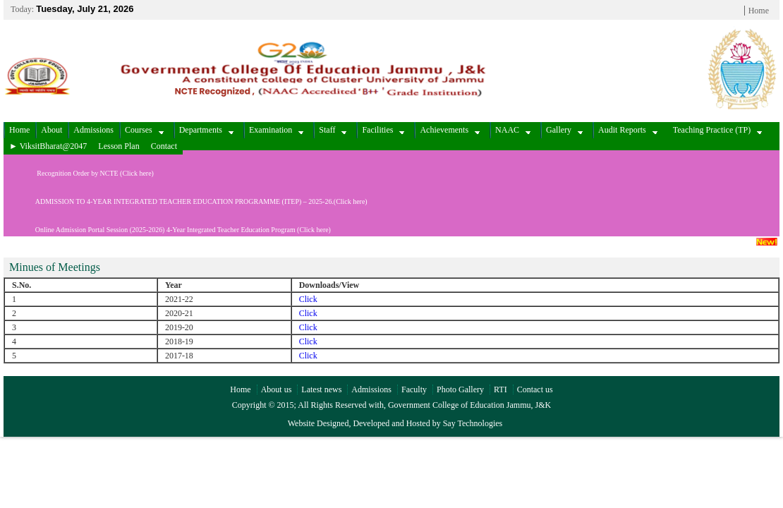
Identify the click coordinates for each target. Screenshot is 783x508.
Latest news (321, 389)
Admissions (93, 130)
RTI (500, 389)
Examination (276, 130)
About (51, 130)
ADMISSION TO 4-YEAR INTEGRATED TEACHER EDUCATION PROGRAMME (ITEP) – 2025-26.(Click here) (186, 201)
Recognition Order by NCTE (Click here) (79, 173)
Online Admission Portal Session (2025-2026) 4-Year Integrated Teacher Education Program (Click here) (167, 230)
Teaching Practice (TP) (717, 130)
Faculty (414, 389)
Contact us (535, 389)
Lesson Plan (118, 146)
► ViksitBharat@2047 (48, 146)
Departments (206, 130)
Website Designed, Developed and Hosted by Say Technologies (395, 423)
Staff (332, 130)
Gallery (564, 130)
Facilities (383, 130)
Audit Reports (627, 130)
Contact (164, 146)
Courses (144, 130)
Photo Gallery (460, 389)
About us (276, 389)
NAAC (512, 130)
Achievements (450, 130)
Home (758, 11)
